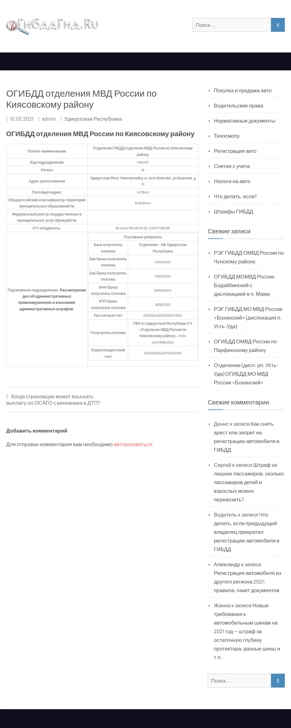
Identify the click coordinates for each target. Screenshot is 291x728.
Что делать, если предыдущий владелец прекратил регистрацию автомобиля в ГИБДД (246, 531)
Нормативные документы (244, 120)
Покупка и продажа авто (243, 90)
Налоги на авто (232, 181)
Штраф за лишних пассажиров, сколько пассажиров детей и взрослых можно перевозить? (249, 482)
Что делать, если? (235, 196)
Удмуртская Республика (93, 118)
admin (49, 118)
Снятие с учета (232, 166)
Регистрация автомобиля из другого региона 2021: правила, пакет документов (247, 581)
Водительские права (238, 105)
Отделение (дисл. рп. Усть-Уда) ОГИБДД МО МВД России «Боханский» (246, 373)
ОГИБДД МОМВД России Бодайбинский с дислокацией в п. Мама (244, 285)
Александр (227, 564)
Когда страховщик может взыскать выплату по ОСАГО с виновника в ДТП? (53, 399)
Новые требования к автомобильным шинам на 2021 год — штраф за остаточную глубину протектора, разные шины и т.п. (247, 631)
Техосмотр (226, 135)
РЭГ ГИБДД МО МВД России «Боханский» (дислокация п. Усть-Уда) (248, 317)
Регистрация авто (235, 151)
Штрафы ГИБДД (233, 211)
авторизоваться (133, 444)
